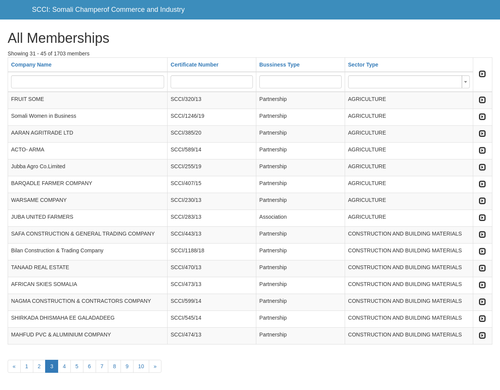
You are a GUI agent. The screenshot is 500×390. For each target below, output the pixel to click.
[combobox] (409, 81)
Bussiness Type (279, 65)
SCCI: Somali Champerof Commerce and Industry (108, 9)
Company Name (31, 65)
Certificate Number (194, 65)
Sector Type (363, 65)
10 (141, 366)
